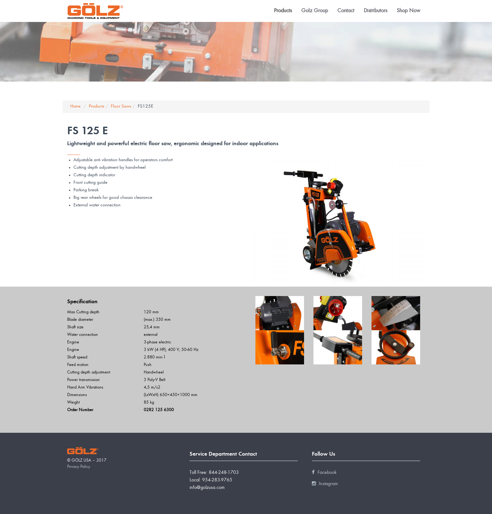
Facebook (324, 472)
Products (283, 11)
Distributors (375, 11)
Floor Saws (121, 106)
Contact (345, 11)
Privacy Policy (78, 467)
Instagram (325, 483)
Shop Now (408, 11)
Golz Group (314, 11)
